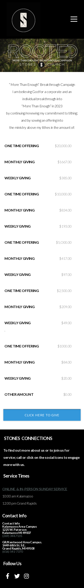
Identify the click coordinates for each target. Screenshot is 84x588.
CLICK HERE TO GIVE (42, 415)
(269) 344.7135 (12, 536)
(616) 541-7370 (12, 551)
